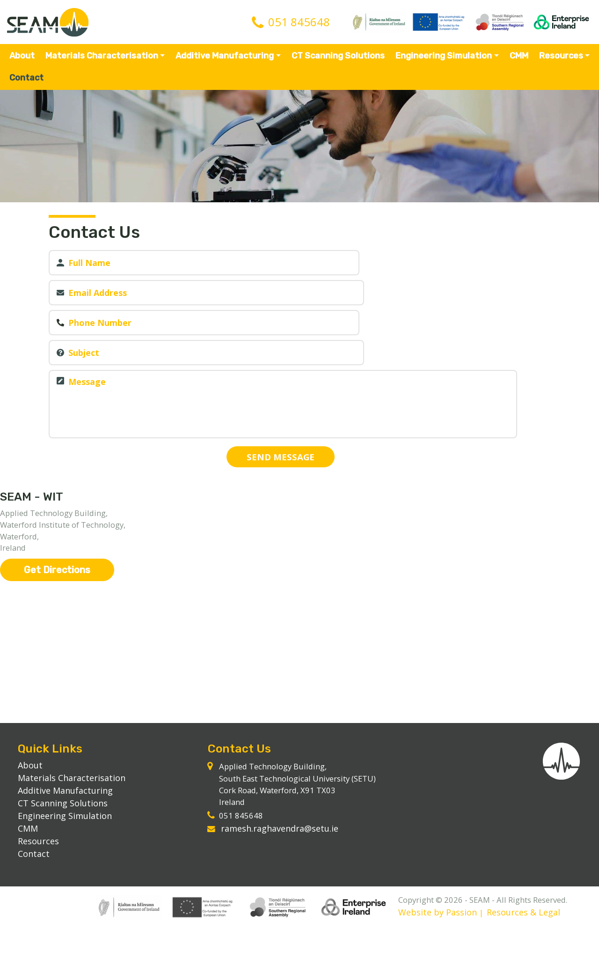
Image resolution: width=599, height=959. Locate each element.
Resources (560, 61)
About (23, 61)
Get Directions (57, 555)
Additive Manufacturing (225, 61)
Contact (28, 83)
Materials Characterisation (102, 61)
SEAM (51, 25)
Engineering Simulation (443, 61)
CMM (518, 61)
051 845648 (299, 25)
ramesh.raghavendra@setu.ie (282, 842)
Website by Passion (62, 943)
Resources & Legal (149, 943)
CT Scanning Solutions (338, 61)
